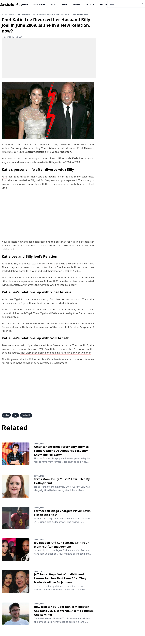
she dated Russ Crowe (47, 345)
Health (103, 4)
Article (90, 4)
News (53, 4)
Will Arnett (45, 349)
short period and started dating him (56, 303)
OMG (64, 4)
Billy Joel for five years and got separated (53, 180)
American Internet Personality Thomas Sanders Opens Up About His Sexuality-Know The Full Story (61, 451)
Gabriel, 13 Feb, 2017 (13, 36)
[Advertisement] (49, 58)
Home (25, 4)
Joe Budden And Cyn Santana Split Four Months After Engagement (61, 544)
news (11, 14)
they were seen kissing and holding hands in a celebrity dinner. (55, 352)
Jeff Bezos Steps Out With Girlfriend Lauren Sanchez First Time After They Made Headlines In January (60, 578)
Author (6, 415)
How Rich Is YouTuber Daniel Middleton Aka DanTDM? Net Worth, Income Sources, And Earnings (64, 611)
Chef (15, 415)
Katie (4, 176)
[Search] (123, 4)
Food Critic (26, 415)
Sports (76, 4)
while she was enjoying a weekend (58, 263)
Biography (39, 4)
